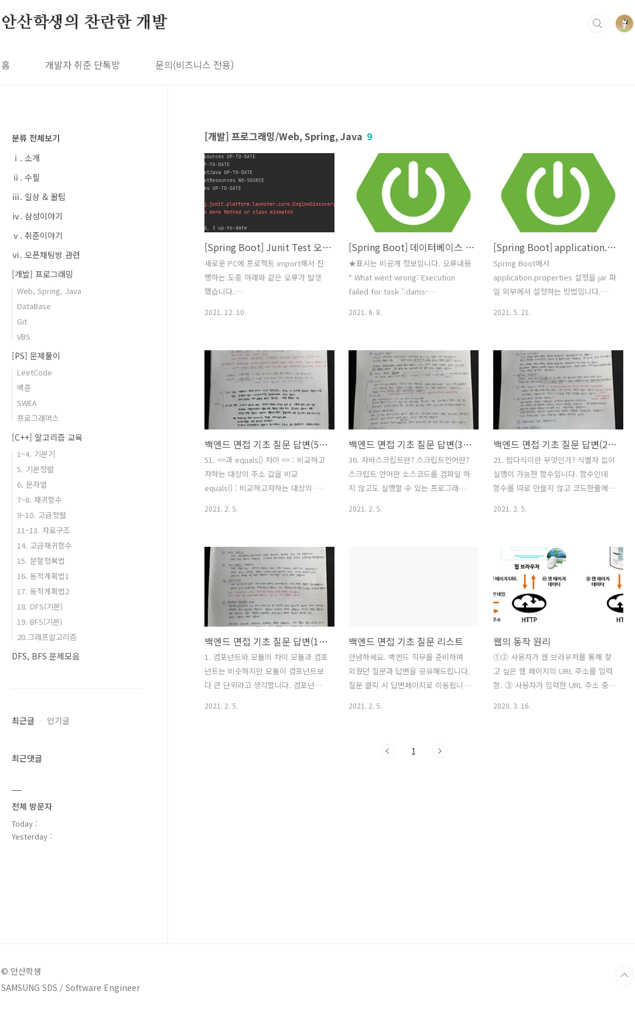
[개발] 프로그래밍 (42, 274)
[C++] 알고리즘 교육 (47, 437)
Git (22, 321)
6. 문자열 (32, 484)
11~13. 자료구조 (43, 530)
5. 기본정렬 (35, 469)
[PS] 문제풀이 (36, 355)
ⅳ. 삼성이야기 (37, 216)
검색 (597, 23)
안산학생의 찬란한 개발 (84, 23)
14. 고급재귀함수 (44, 545)
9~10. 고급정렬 (41, 514)
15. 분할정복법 (41, 560)
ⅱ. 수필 (26, 177)
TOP (624, 975)
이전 (388, 751)
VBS (23, 336)
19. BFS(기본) (39, 621)
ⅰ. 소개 (26, 158)
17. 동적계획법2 (43, 591)
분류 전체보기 (36, 138)
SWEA (27, 402)
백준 (24, 387)
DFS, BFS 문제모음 (46, 656)
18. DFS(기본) (40, 606)
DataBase (34, 306)
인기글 (58, 720)
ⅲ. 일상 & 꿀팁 (39, 196)
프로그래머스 (38, 418)
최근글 (23, 720)
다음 (439, 751)
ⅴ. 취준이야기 (37, 235)
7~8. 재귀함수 (39, 499)
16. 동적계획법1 (43, 575)
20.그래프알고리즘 (47, 636)
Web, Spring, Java (49, 290)
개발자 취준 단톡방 (82, 64)
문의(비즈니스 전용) (194, 64)
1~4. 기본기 (36, 453)
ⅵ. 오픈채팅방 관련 (46, 254)
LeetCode (34, 372)
